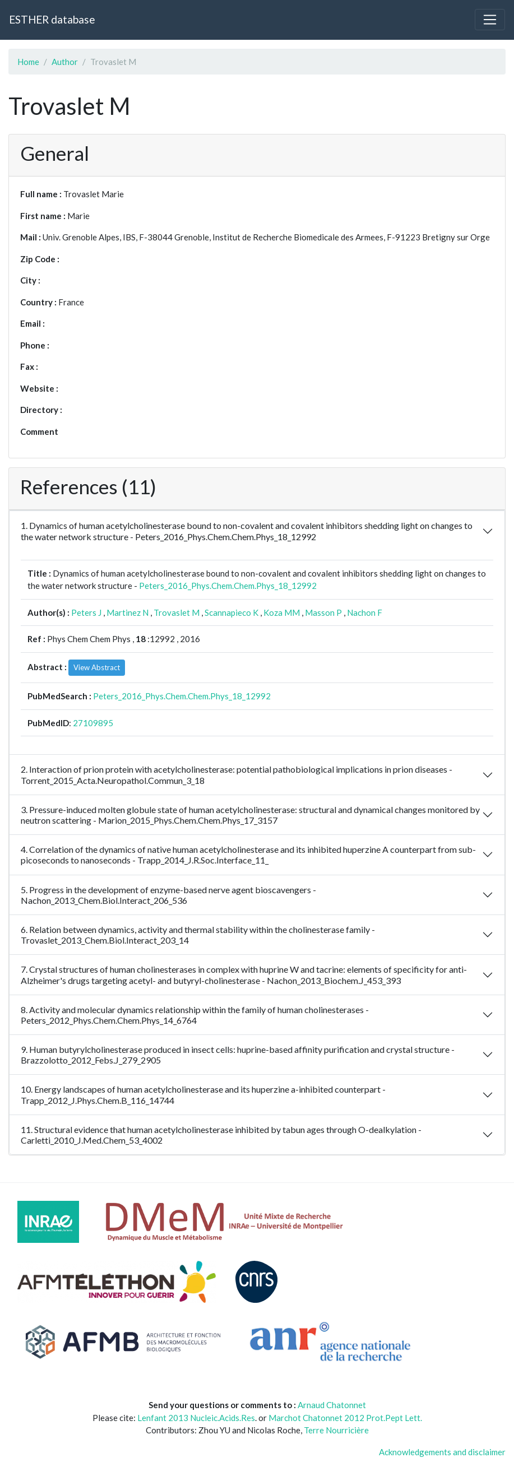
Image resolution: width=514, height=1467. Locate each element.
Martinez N (127, 612)
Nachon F (364, 612)
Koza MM (281, 612)
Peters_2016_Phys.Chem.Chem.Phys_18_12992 (228, 586)
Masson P (323, 612)
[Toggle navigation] (490, 19)
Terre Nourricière (336, 1430)
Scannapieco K (231, 612)
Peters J (86, 612)
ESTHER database (52, 19)
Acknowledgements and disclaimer (442, 1452)
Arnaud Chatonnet (332, 1405)
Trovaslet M (177, 612)
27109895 (93, 723)
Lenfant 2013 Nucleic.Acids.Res (196, 1418)
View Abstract (96, 667)
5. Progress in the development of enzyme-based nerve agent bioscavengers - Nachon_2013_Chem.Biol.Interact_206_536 (168, 895)
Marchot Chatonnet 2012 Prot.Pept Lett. (345, 1418)
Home (28, 62)
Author (65, 62)
